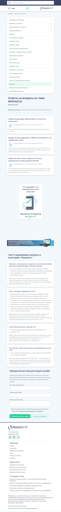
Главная (10, 13)
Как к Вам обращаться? (17, 386)
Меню (13, 8)
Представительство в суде (17, 470)
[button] (17, 202)
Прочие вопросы (14, 63)
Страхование (13, 59)
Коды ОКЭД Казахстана (16, 91)
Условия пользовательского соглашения (31, 412)
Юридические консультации (18, 468)
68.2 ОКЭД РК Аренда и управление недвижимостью (26, 486)
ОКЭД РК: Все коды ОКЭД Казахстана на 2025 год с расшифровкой (30, 484)
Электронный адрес (16, 393)
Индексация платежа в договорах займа (22, 489)
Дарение (12, 34)
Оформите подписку (14, 110)
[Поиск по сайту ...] (33, 3)
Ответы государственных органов (19, 80)
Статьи (11, 454)
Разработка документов (17, 465)
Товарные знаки (14, 66)
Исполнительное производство (18, 48)
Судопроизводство (15, 30)
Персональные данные (16, 55)
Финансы (12, 84)
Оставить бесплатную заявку (20, 417)
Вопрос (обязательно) (16, 400)
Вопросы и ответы (20, 13)
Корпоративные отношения (17, 27)
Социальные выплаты (15, 73)
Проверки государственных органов (20, 52)
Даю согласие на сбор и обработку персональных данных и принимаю (30, 411)
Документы (13, 449)
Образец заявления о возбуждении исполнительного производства (30, 491)
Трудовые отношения (15, 23)
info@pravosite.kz (13, 435)
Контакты (12, 459)
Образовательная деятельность (18, 88)
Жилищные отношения (16, 70)
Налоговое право (14, 77)
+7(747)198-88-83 (13, 433)
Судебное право (14, 45)
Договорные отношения (16, 20)
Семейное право (14, 41)
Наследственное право (16, 38)
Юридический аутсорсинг (17, 473)
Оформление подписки (17, 451)
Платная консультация (40, 417)
